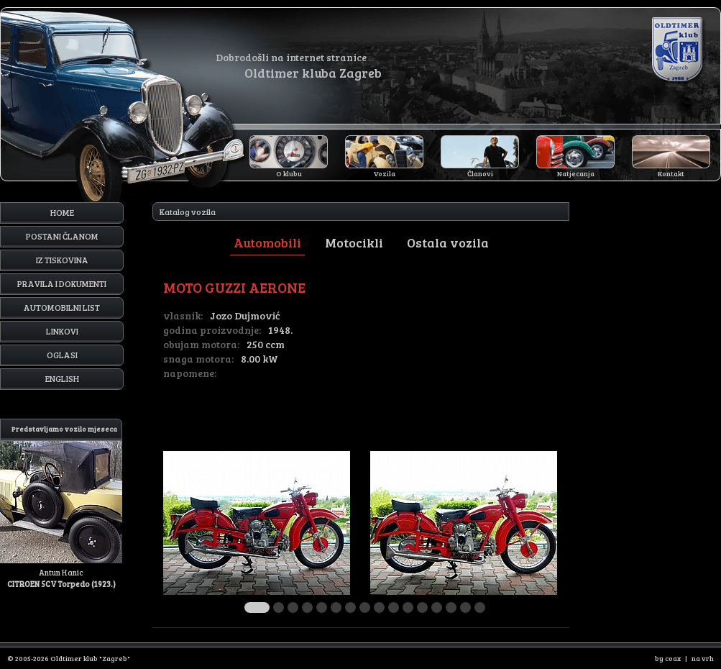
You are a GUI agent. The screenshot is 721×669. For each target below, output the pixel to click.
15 (465, 607)
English (62, 378)
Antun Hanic (61, 504)
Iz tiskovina (62, 259)
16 (479, 607)
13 (436, 607)
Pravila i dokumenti (61, 283)
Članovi (480, 173)
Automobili (267, 242)
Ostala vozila (448, 242)
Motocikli (354, 242)
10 (393, 607)
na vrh (703, 658)
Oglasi (62, 354)
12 (422, 607)
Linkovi (62, 331)
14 (451, 607)
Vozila (384, 173)
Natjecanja (575, 173)
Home (62, 212)
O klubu (289, 173)
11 (408, 607)
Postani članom (62, 236)
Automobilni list (62, 307)
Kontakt (671, 173)
